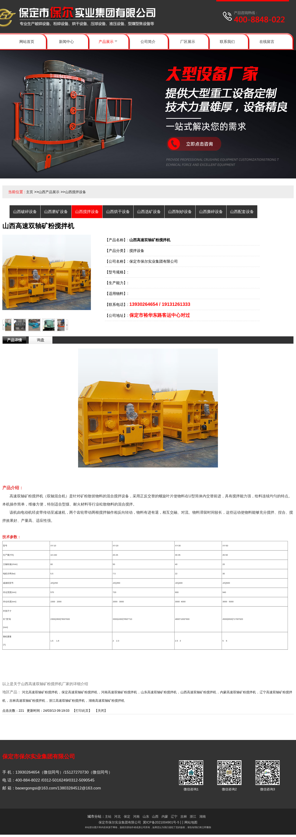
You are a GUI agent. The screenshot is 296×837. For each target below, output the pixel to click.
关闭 (101, 710)
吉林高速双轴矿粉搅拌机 (27, 700)
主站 (108, 816)
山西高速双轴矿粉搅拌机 (198, 692)
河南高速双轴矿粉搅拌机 (119, 692)
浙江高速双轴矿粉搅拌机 (67, 700)
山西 (155, 816)
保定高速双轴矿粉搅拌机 (79, 692)
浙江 (193, 816)
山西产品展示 (48, 192)
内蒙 (165, 816)
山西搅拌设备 (75, 192)
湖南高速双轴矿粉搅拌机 (106, 700)
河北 (117, 816)
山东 (146, 816)
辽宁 (174, 816)
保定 (127, 816)
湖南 (202, 816)
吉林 (183, 816)
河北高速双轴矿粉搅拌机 (40, 692)
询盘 (40, 340)
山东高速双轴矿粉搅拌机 (159, 692)
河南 (136, 816)
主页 (29, 192)
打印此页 (82, 710)
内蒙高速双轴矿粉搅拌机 (238, 692)
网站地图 (190, 822)
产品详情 (14, 340)
